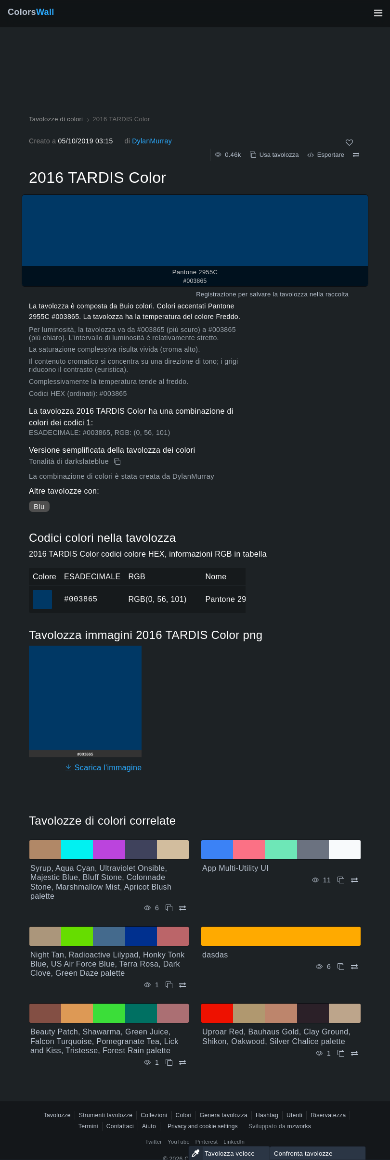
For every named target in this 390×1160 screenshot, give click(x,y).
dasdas (215, 955)
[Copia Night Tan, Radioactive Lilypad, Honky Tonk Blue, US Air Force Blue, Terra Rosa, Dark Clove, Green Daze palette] (169, 985)
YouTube (178, 1142)
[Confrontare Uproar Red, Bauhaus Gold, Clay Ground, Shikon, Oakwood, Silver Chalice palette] (354, 1053)
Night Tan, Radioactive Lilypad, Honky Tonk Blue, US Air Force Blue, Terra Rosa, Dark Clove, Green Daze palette (107, 964)
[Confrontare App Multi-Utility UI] (354, 880)
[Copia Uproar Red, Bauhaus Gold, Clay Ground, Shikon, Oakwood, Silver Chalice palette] (341, 1053)
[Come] (349, 142)
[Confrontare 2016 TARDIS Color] (356, 155)
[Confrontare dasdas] (354, 966)
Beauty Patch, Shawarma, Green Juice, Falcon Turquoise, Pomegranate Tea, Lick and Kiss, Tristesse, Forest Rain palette (104, 1041)
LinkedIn (234, 1142)
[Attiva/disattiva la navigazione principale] (378, 13)
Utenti (294, 1115)
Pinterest (206, 1142)
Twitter (153, 1142)
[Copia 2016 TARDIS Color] (118, 462)
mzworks (299, 1126)
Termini (88, 1126)
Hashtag (267, 1115)
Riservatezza (328, 1115)
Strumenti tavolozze (105, 1115)
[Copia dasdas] (341, 966)
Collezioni (154, 1115)
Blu (39, 506)
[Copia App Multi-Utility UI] (341, 880)
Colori (184, 1115)
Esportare (325, 154)
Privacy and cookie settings (202, 1126)
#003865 (80, 599)
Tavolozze (57, 1115)
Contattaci (120, 1126)
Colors (31, 12)
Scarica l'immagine (103, 768)
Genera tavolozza (223, 1115)
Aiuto (149, 1126)
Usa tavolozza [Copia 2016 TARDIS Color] (274, 154)
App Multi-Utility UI (235, 868)
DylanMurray (152, 141)
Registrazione (216, 294)
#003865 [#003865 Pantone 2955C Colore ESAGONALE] (42, 593)
